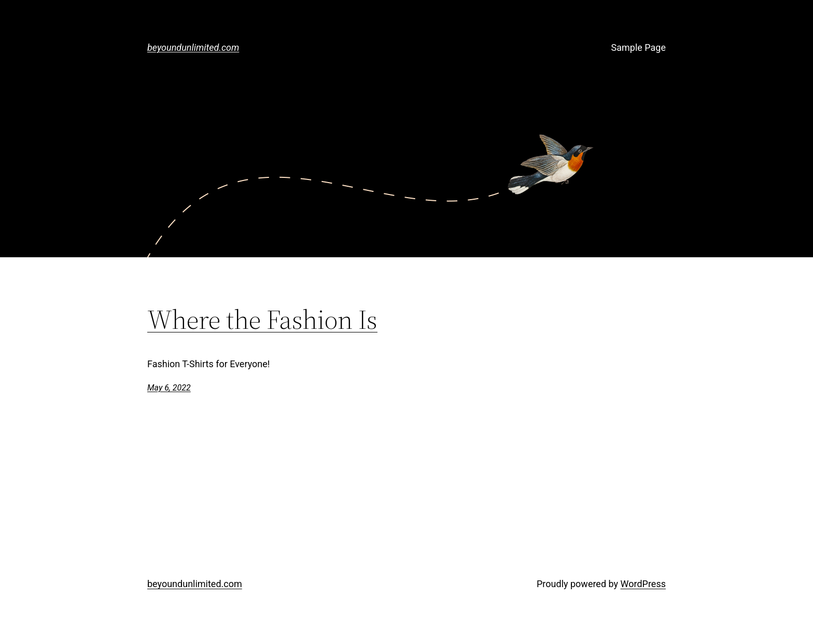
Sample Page (638, 47)
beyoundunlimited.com (193, 47)
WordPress (643, 583)
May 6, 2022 (169, 388)
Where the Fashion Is (262, 319)
